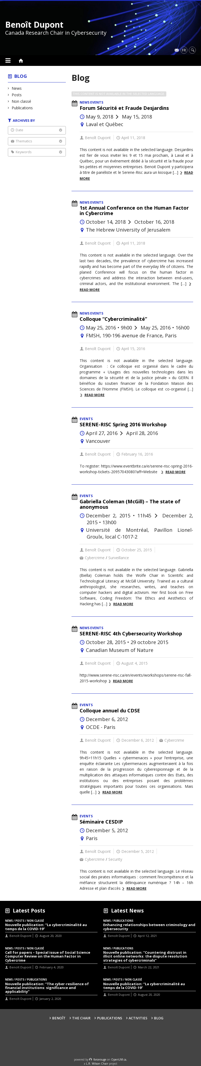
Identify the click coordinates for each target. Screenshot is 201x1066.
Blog (20, 76)
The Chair (81, 1018)
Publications (22, 107)
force (99, 1059)
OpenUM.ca (118, 1059)
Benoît (59, 1018)
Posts (17, 94)
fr (184, 50)
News (17, 88)
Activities (138, 1018)
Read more (95, 395)
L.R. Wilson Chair (97, 1063)
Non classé (21, 101)
